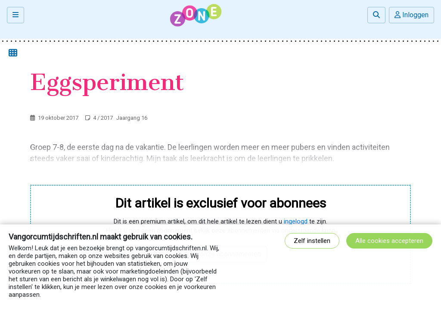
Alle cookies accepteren (389, 241)
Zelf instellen (312, 241)
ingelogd (295, 221)
